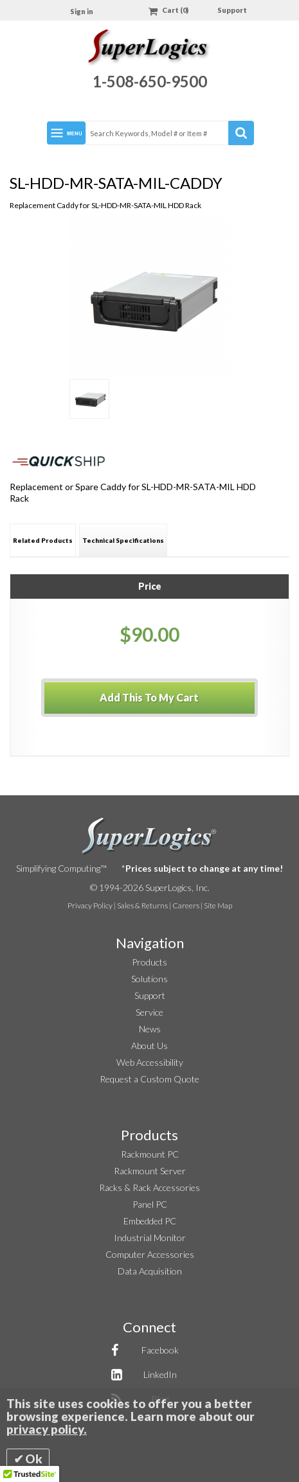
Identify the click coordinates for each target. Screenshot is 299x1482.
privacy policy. (46, 1429)
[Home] (149, 49)
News (150, 1028)
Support (232, 10)
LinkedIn (160, 1374)
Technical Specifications (123, 540)
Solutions (149, 978)
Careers (185, 905)
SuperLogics (149, 836)
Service (149, 1012)
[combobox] (169, 133)
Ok (33, 1459)
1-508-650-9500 (150, 81)
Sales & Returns (142, 905)
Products (149, 962)
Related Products (43, 540)
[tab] (43, 540)
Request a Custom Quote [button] (149, 1078)
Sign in (81, 11)
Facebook (160, 1350)
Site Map (218, 905)
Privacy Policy (90, 905)
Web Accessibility (149, 1062)
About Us (149, 1045)
